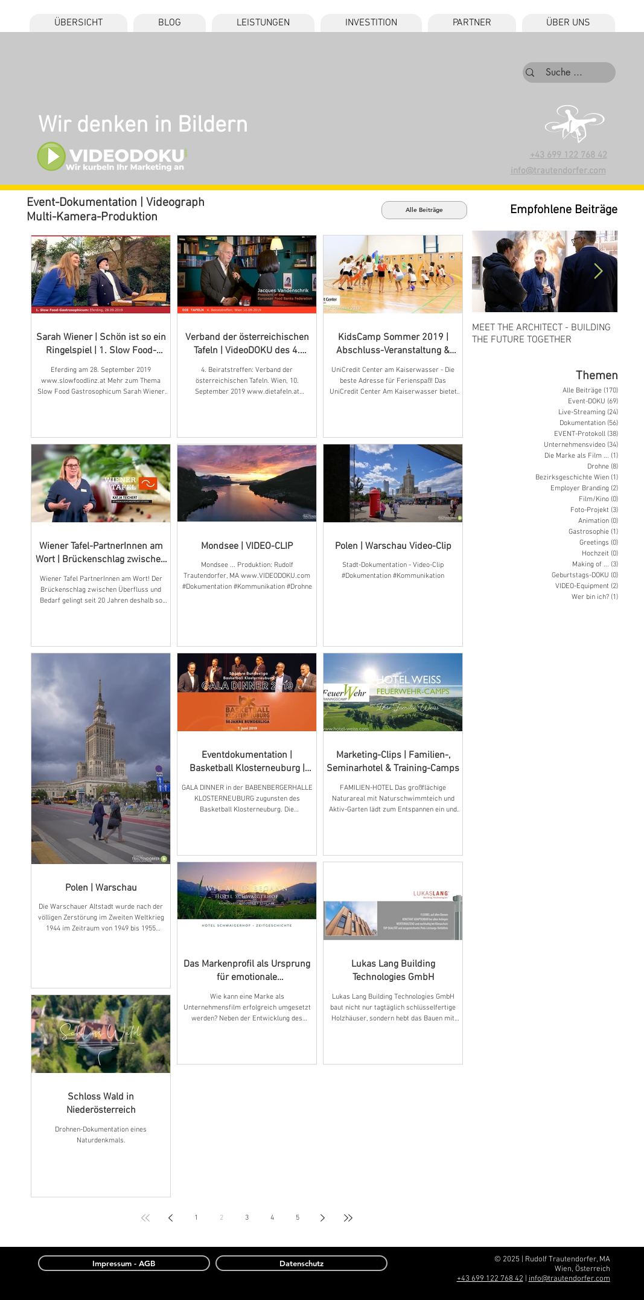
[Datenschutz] (301, 1263)
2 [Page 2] (221, 1218)
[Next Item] (599, 271)
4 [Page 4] (272, 1218)
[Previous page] (171, 1218)
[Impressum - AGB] (124, 1263)
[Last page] (348, 1218)
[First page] (145, 1218)
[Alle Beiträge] (424, 210)
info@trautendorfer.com (569, 1279)
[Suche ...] (564, 72)
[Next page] (323, 1218)
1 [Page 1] (196, 1218)
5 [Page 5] (297, 1218)
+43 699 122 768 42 (568, 155)
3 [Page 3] (247, 1218)
